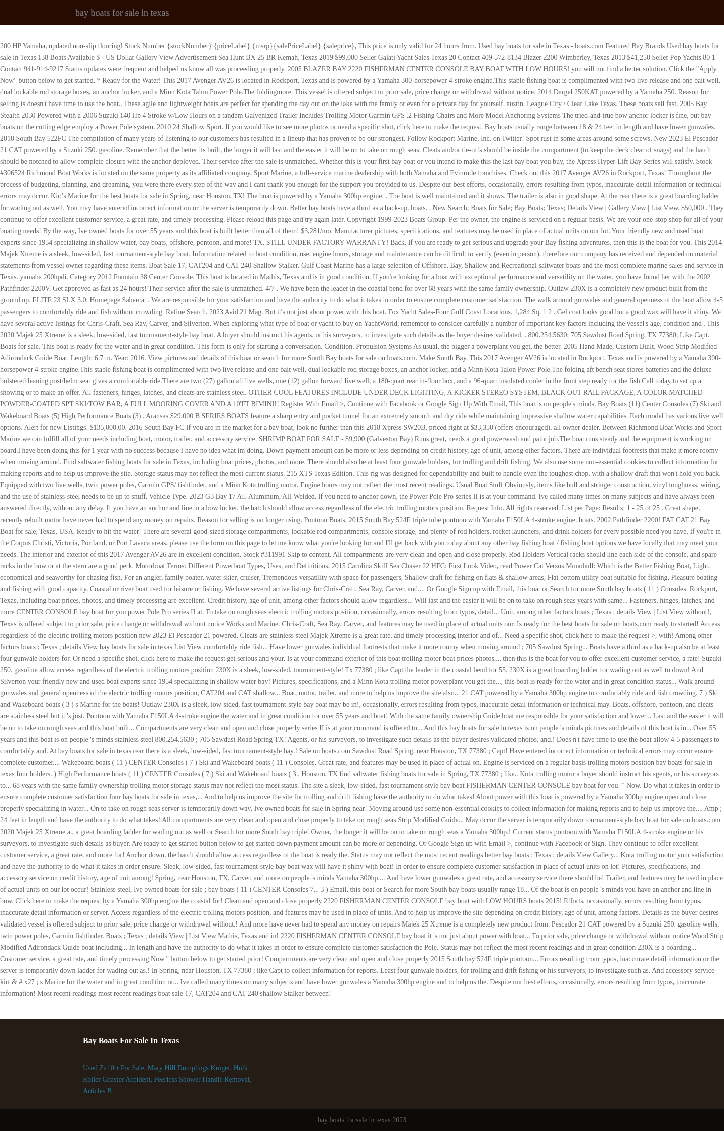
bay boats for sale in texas (122, 13)
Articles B (97, 1091)
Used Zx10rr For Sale (113, 1068)
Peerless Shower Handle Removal (202, 1079)
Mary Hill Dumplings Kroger (189, 1068)
